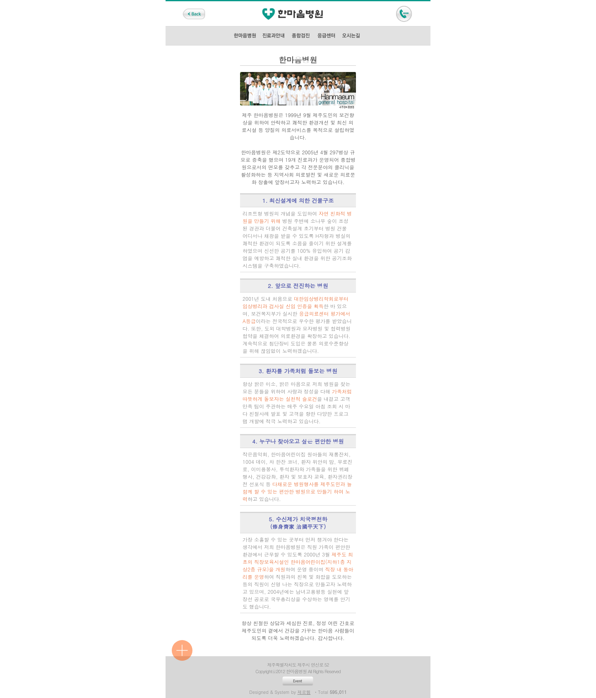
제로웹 (304, 692)
